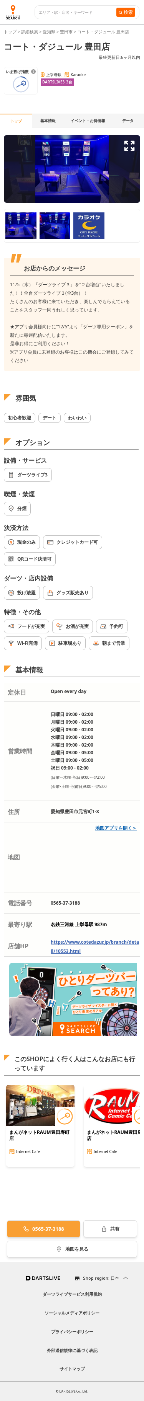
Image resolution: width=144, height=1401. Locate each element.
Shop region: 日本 (101, 1278)
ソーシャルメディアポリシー (72, 1313)
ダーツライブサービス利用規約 (72, 1294)
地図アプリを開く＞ (116, 828)
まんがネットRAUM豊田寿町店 (39, 1135)
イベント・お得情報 (88, 120)
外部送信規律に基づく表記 (72, 1350)
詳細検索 (30, 31)
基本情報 (48, 120)
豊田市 (66, 31)
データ (128, 120)
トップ (11, 31)
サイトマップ (72, 1369)
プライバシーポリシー (72, 1331)
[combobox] (77, 12)
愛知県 (49, 31)
